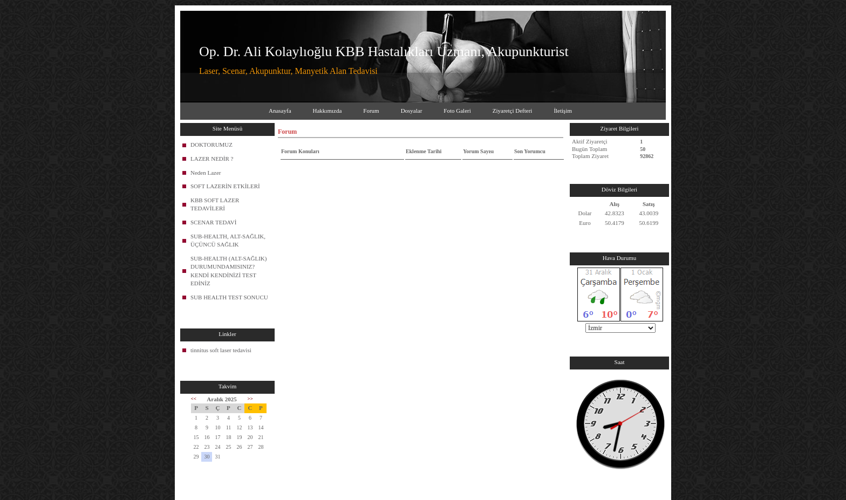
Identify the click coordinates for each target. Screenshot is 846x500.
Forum (371, 110)
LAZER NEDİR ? (211, 158)
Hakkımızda (327, 110)
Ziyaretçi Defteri (513, 110)
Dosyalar (411, 110)
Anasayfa (280, 110)
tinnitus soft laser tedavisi (220, 350)
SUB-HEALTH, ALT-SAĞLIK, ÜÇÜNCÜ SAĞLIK (227, 240)
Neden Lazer (205, 172)
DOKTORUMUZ (211, 144)
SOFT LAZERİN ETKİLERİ (225, 186)
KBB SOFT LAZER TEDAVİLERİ (214, 204)
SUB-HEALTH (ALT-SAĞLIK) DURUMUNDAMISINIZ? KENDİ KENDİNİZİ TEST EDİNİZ (228, 271)
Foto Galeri (457, 110)
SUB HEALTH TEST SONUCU (229, 297)
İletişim (563, 110)
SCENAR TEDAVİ (213, 222)
